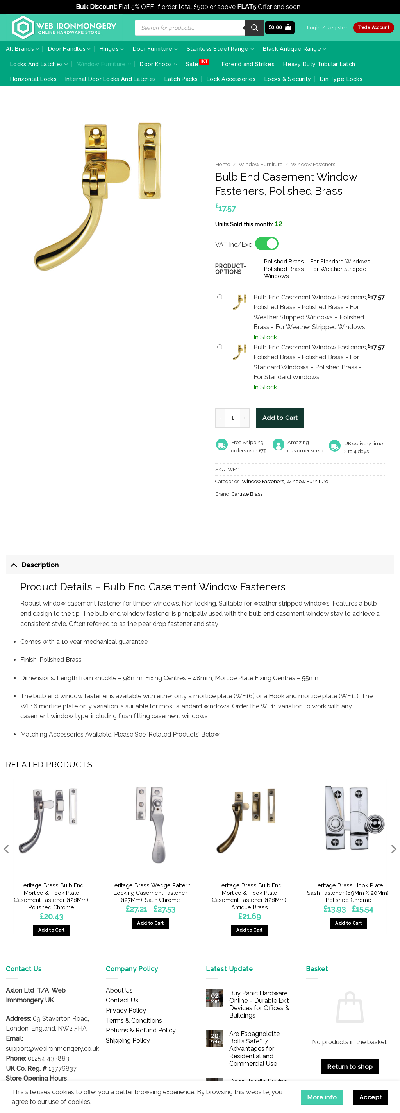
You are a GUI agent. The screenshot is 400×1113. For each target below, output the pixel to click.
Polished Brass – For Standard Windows (317, 261)
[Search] (254, 28)
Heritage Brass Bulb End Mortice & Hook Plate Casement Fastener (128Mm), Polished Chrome (51, 896)
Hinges (112, 49)
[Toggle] (13, 564)
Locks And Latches (39, 64)
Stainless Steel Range (220, 49)
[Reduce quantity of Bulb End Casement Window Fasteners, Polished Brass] (220, 418)
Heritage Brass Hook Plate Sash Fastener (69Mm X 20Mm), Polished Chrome (348, 892)
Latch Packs (181, 78)
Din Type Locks (341, 78)
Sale (192, 64)
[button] (280, 27)
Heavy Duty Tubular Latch (319, 64)
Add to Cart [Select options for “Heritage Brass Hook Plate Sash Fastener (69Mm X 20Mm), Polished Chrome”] (348, 923)
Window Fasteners (313, 164)
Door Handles (69, 49)
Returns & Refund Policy (141, 1030)
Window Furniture (104, 64)
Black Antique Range (295, 49)
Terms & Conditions (134, 1020)
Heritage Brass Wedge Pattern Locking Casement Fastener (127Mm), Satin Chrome (151, 892)
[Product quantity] (232, 418)
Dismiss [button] (313, 7)
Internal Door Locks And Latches (110, 78)
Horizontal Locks (33, 78)
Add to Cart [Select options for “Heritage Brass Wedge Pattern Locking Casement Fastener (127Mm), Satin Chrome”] (150, 923)
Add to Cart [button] (51, 930)
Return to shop (350, 1066)
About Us (119, 990)
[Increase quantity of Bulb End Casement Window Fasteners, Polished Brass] (245, 418)
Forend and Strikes (248, 64)
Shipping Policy (128, 1040)
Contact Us (122, 1000)
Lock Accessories (231, 78)
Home (222, 164)
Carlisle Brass (247, 494)
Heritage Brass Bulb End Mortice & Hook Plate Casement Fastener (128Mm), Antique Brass (250, 896)
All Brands (22, 49)
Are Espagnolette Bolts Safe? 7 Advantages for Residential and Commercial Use (254, 1049)
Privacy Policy (126, 1010)
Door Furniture (155, 49)
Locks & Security (287, 78)
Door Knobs (158, 64)
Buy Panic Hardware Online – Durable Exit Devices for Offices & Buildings (259, 1004)
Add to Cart (280, 417)
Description (32, 564)
